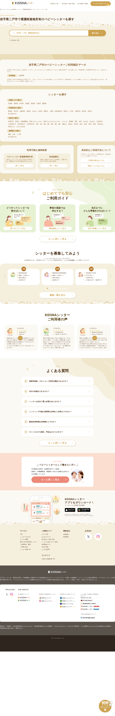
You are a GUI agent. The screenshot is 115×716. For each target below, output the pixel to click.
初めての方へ (55, 3)
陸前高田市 (58, 111)
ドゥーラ (65, 121)
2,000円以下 (21, 124)
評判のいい (11, 126)
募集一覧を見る (61, 295)
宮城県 (27, 103)
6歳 (59, 124)
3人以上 (92, 121)
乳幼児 (76, 124)
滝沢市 (90, 111)
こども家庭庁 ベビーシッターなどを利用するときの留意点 (96, 626)
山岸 (13, 134)
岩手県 (21, 103)
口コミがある (21, 126)
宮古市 (16, 111)
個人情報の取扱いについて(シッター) (22, 626)
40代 (94, 124)
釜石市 (66, 111)
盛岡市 (10, 111)
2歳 (44, 124)
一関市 (51, 111)
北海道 (10, 103)
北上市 (34, 111)
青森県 (16, 103)
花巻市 (29, 111)
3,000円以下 (30, 124)
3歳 (48, 124)
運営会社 (2, 626)
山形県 (38, 103)
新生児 (70, 124)
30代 (89, 124)
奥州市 (84, 111)
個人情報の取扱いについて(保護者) (43, 626)
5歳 (55, 124)
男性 (76, 121)
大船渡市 (22, 111)
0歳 (37, 124)
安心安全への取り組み (68, 3)
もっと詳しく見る (60, 443)
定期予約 (11, 121)
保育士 (17, 121)
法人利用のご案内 (83, 3)
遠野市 (46, 111)
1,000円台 (99, 121)
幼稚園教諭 (24, 121)
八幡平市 (77, 111)
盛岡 (9, 134)
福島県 (44, 103)
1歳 (41, 124)
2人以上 (85, 121)
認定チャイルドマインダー (51, 121)
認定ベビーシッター (35, 121)
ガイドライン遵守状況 (73, 626)
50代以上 (100, 124)
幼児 (81, 124)
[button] (47, 288)
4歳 (52, 124)
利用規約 (9, 626)
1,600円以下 (12, 124)
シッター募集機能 (69, 260)
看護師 (71, 121)
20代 (85, 124)
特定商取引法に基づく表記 (6, 628)
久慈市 (40, 111)
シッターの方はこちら (102, 3)
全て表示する (12, 113)
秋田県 (33, 103)
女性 (80, 121)
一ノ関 (19, 134)
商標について (19, 628)
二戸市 (71, 111)
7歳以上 (64, 124)
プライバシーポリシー (60, 626)
